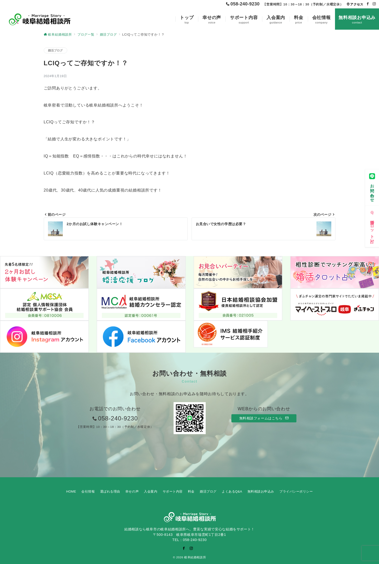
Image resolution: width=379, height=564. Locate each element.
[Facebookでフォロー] (368, 4)
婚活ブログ (55, 50)
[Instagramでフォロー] (374, 4)
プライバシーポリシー (296, 491)
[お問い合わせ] (372, 185)
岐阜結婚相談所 (195, 557)
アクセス (355, 4)
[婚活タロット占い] (372, 224)
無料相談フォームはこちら (264, 418)
